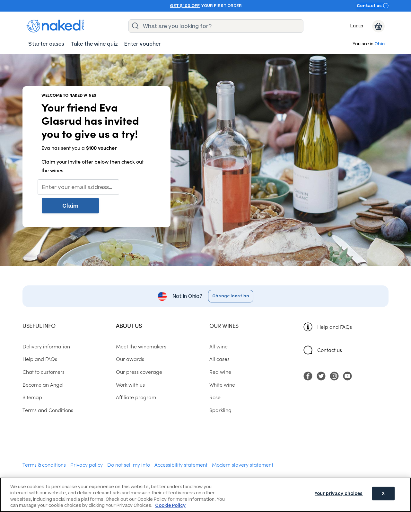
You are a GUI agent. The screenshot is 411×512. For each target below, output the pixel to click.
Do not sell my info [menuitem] (128, 446)
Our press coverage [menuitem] (139, 353)
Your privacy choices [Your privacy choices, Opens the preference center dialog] (339, 494)
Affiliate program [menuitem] (136, 379)
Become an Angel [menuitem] (43, 366)
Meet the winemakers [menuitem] (141, 328)
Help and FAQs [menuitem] (39, 341)
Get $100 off (185, 5)
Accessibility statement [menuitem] (180, 446)
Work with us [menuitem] (130, 366)
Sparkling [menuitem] (220, 392)
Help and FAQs (334, 308)
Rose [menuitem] (215, 379)
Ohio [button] (379, 44)
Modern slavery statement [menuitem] (242, 446)
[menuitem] (46, 44)
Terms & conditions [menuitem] (44, 446)
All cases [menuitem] (219, 341)
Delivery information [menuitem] (46, 328)
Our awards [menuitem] (130, 341)
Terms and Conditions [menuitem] (47, 392)
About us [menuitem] (129, 307)
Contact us (373, 6)
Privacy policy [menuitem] (86, 446)
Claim (138, 187)
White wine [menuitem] (222, 366)
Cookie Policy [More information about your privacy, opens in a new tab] (170, 505)
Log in (356, 26)
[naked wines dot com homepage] (55, 26)
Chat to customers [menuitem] (43, 353)
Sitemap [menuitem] (32, 379)
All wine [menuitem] (218, 328)
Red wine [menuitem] (220, 353)
